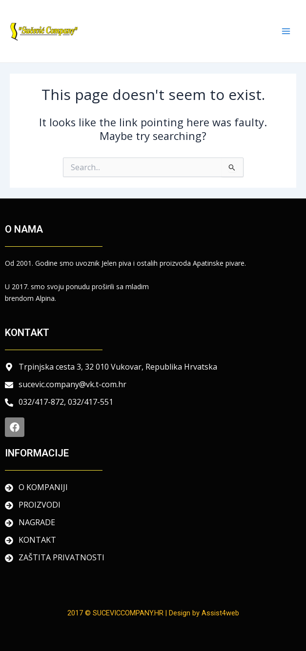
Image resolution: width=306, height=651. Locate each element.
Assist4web (220, 613)
